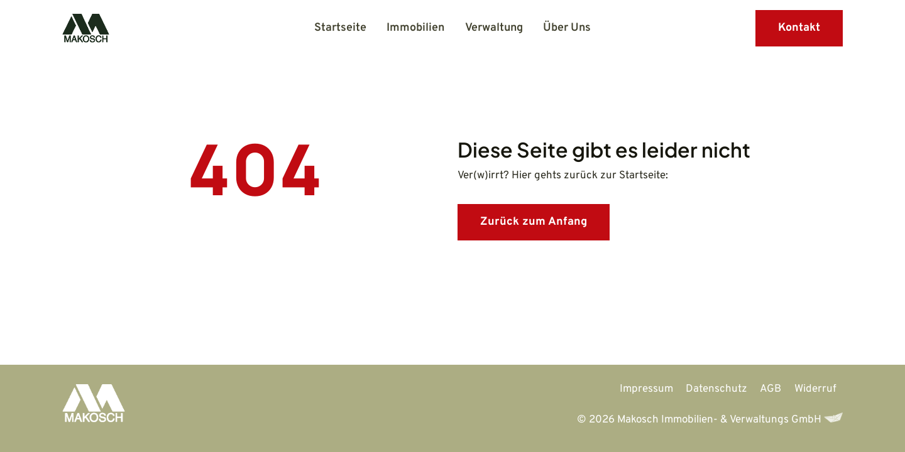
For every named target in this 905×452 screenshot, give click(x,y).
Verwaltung (494, 28)
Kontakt (799, 28)
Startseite (340, 28)
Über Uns (567, 28)
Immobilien (415, 28)
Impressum (646, 389)
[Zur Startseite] (93, 408)
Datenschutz (716, 389)
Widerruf (815, 389)
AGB (770, 389)
